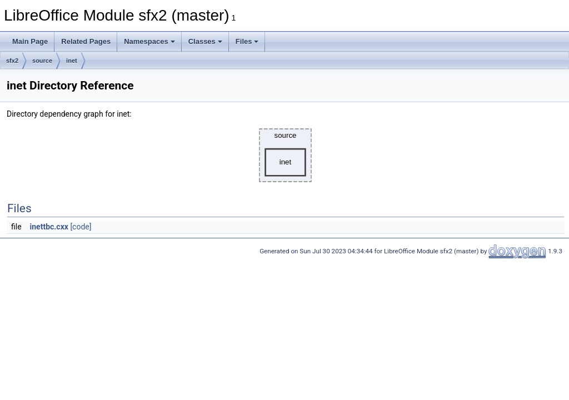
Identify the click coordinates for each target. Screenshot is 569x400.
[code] (80, 226)
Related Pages (86, 41)
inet (71, 60)
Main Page (30, 41)
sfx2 (12, 60)
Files (247, 41)
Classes (205, 41)
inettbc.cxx (49, 226)
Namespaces (149, 41)
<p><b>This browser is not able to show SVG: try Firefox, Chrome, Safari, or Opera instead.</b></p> (286, 155)
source (42, 60)
